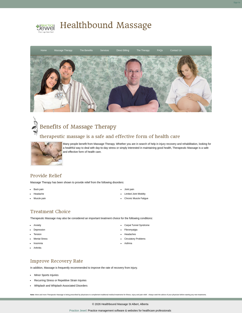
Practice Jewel (77, 310)
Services (104, 50)
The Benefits (86, 50)
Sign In (236, 2)
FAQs (160, 50)
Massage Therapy (63, 50)
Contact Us (176, 50)
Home (44, 50)
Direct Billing (122, 50)
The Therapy (143, 50)
